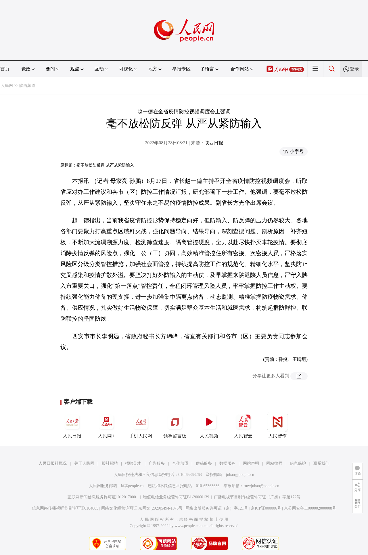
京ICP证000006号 (266, 508)
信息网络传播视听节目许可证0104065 (65, 508)
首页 (4, 68)
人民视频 (209, 425)
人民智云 (243, 425)
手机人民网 (140, 425)
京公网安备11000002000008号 (310, 508)
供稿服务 (204, 463)
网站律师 (274, 463)
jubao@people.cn (240, 474)
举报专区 (181, 68)
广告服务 (157, 463)
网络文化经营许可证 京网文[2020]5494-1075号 (142, 508)
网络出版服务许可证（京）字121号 (216, 508)
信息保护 (298, 463)
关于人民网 (84, 463)
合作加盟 (180, 463)
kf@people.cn (132, 486)
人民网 (7, 85)
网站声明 (251, 463)
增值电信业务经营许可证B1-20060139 (176, 497)
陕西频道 (27, 85)
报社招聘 (110, 463)
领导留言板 (174, 425)
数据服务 (227, 463)
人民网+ (106, 425)
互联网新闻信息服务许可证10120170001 (103, 497)
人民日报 (72, 425)
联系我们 (321, 463)
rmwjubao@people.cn (261, 486)
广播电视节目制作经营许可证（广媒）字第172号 (257, 497)
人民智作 (277, 425)
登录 (354, 68)
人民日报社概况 (53, 463)
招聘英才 (133, 463)
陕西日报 (214, 142)
